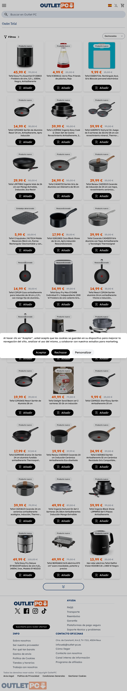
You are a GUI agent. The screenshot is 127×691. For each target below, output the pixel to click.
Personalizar (83, 352)
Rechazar (60, 352)
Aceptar (41, 352)
